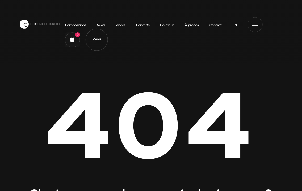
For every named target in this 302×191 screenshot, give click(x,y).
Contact (215, 27)
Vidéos (120, 27)
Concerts (143, 27)
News (101, 27)
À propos (192, 27)
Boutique (167, 27)
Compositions (75, 27)
